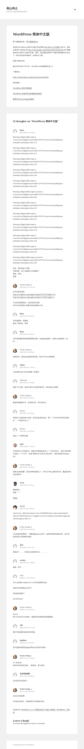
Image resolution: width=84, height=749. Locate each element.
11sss (22, 483)
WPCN (22, 50)
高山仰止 (12, 8)
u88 (21, 625)
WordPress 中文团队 (52, 47)
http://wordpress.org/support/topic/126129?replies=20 (34, 294)
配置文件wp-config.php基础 (23, 99)
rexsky (23, 560)
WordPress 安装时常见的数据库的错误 (27, 93)
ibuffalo (23, 640)
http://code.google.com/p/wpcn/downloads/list (45, 50)
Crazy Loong (25, 656)
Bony (22, 130)
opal (21, 444)
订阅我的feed (33, 42)
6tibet (22, 365)
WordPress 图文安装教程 (22, 88)
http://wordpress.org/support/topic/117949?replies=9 (33, 297)
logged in (26, 723)
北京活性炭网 (25, 673)
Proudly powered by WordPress (23, 745)
